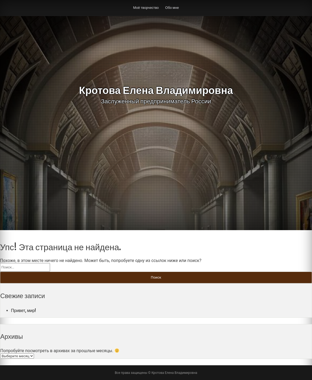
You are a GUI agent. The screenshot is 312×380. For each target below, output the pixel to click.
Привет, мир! (23, 310)
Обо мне (172, 7)
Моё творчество (146, 7)
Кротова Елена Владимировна (156, 90)
